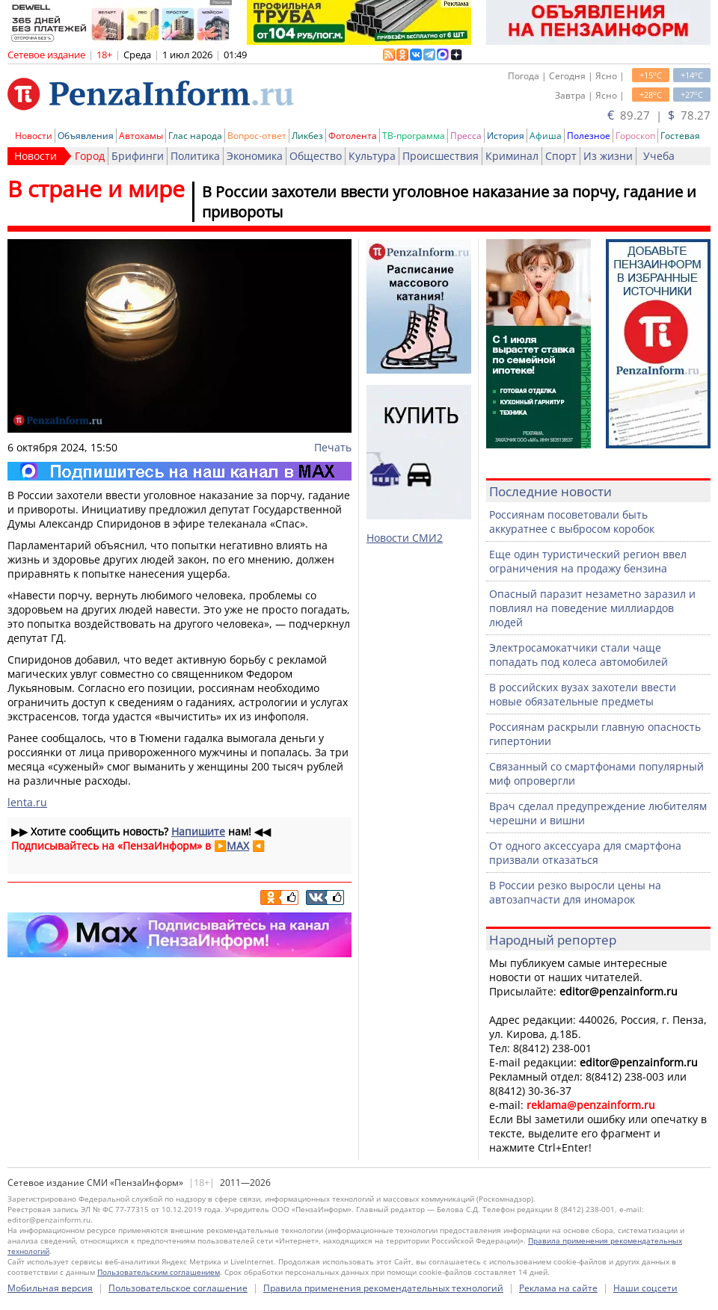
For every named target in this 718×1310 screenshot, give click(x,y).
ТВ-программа (413, 135)
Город (90, 156)
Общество (315, 156)
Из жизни (608, 156)
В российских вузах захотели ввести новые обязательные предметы (582, 694)
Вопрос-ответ (256, 135)
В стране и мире (96, 188)
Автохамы (141, 135)
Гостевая (680, 135)
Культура (372, 156)
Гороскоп (635, 135)
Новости (33, 135)
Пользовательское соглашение (178, 1288)
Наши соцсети (645, 1288)
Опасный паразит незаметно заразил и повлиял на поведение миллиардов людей (592, 608)
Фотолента (352, 135)
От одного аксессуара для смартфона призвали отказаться (585, 852)
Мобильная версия (50, 1288)
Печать (333, 447)
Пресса (466, 135)
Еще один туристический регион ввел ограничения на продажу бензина (588, 561)
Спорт (561, 156)
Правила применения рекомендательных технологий (383, 1288)
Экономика (255, 156)
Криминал (511, 156)
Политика (195, 156)
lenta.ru (27, 802)
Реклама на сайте (558, 1288)
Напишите (198, 831)
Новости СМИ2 (404, 538)
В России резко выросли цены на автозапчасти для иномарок (575, 892)
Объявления (86, 135)
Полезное (588, 135)
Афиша (546, 135)
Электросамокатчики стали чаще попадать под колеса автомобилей (578, 654)
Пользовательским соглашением (158, 1272)
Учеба (659, 156)
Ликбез (307, 135)
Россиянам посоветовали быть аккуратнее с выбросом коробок (571, 521)
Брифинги (137, 156)
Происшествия (440, 156)
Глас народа (195, 135)
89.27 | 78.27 (659, 115)
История (505, 135)
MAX (238, 845)
